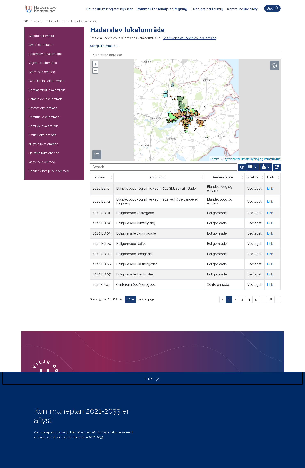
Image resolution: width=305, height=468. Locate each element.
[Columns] (252, 167)
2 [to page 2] (235, 299)
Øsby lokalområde (42, 162)
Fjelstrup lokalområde (44, 153)
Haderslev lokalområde (45, 54)
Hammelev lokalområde (46, 99)
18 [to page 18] (270, 299)
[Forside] (27, 21)
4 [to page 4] (249, 299)
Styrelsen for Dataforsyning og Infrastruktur (251, 159)
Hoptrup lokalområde (44, 126)
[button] (95, 64)
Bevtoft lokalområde (43, 108)
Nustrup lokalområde (43, 144)
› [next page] (277, 299)
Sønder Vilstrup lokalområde (49, 171)
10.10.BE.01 (101, 188)
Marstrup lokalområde (44, 117)
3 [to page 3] (242, 299)
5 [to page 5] (256, 299)
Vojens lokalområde (43, 63)
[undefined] (163, 167)
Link (270, 188)
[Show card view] (242, 167)
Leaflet (214, 159)
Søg (273, 8)
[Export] (265, 167)
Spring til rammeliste (104, 46)
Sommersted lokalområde (47, 90)
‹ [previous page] (222, 299)
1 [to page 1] (229, 299)
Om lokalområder (41, 44)
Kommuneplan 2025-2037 (85, 437)
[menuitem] (111, 9)
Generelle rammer (41, 35)
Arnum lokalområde (42, 135)
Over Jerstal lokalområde (46, 81)
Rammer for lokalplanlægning (50, 21)
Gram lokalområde (42, 72)
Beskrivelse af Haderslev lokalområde (189, 38)
